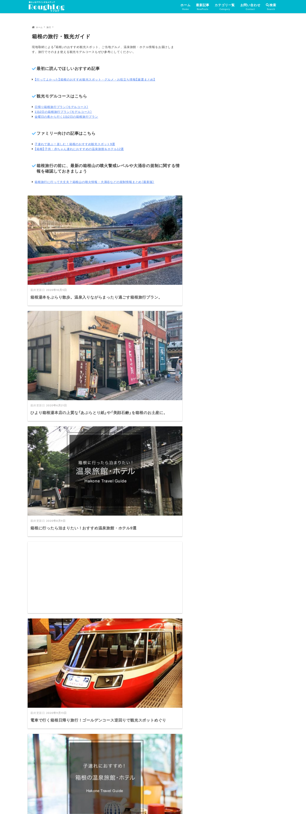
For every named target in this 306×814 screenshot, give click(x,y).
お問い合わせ (250, 7)
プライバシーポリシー (151, 802)
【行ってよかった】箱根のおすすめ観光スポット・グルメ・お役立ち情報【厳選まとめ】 (95, 79)
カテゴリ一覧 (225, 7)
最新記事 (202, 7)
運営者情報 (120, 802)
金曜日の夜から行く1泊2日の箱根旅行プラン (66, 116)
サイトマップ (128, 761)
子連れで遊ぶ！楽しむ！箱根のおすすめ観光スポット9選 (75, 144)
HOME (153, 793)
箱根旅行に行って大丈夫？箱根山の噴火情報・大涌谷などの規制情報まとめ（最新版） (94, 182)
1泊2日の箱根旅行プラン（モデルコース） (63, 111)
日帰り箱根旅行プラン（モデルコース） (61, 107)
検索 (271, 5)
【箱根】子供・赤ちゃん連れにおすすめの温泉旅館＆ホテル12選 (79, 149)
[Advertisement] (146, 312)
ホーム (185, 7)
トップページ (128, 734)
